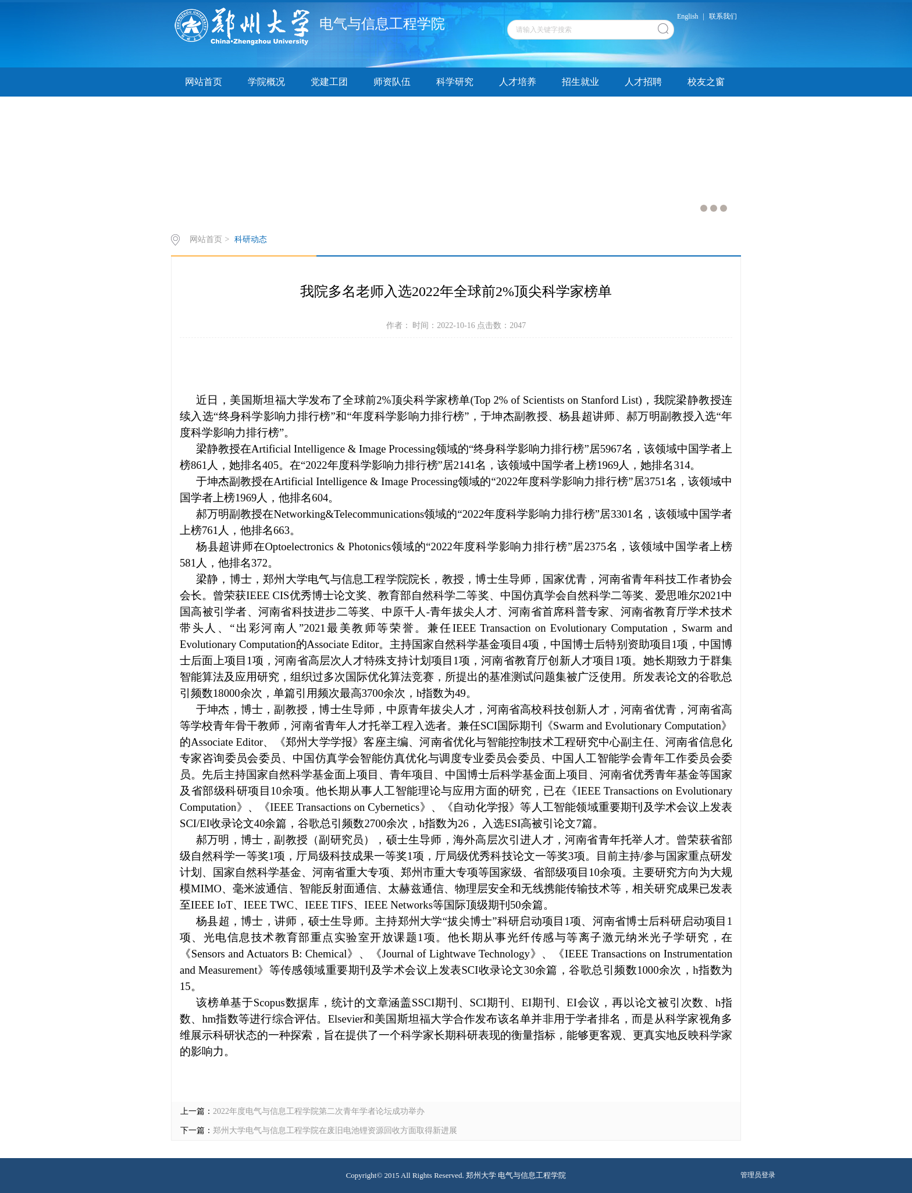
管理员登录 (757, 1175)
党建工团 (329, 82)
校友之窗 (706, 82)
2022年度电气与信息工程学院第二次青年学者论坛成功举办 (319, 1111)
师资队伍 (392, 82)
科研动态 (250, 239)
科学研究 (454, 82)
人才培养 (517, 82)
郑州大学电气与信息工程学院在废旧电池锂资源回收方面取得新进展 (335, 1130)
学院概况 (266, 82)
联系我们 (723, 16)
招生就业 (580, 82)
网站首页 (203, 82)
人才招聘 (643, 82)
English (688, 16)
